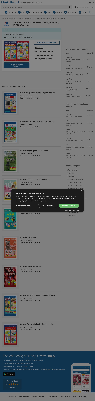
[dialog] (47, 200)
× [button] (81, 191)
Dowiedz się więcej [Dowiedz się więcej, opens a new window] (41, 201)
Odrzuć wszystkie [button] (46, 205)
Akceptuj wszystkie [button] (68, 205)
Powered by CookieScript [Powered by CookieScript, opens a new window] (72, 210)
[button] (23, 206)
